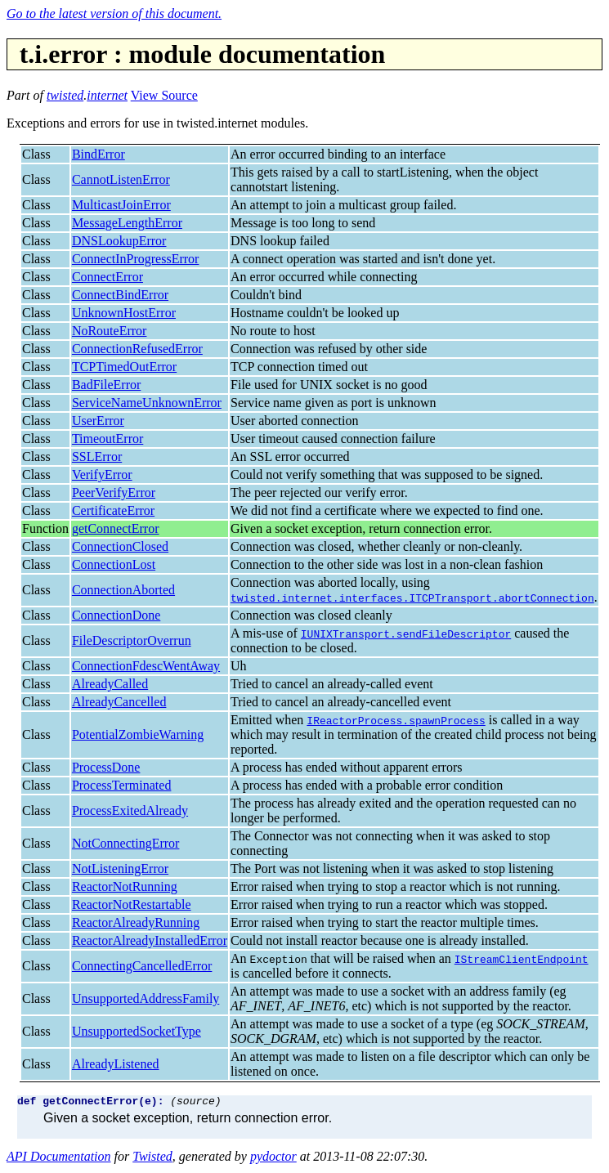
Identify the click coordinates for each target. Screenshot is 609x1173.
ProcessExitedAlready (130, 810)
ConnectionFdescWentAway (146, 666)
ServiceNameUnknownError (147, 403)
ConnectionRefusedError (137, 349)
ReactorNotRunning (124, 886)
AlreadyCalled (110, 684)
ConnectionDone (116, 615)
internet (107, 95)
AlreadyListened (115, 1064)
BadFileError (106, 385)
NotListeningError (120, 868)
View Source (164, 95)
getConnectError (115, 528)
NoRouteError (109, 331)
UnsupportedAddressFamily (145, 998)
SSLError (97, 456)
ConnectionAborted (123, 590)
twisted (65, 95)
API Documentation (59, 1159)
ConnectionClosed (120, 546)
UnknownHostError (124, 313)
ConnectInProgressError (135, 259)
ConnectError (107, 277)
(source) (195, 1102)
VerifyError (102, 474)
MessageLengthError (127, 223)
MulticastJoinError (121, 205)
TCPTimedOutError (124, 367)
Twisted (152, 1159)
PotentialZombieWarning (138, 734)
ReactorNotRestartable (131, 904)
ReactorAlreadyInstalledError (149, 940)
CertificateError (113, 510)
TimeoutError (107, 438)
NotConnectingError (126, 843)
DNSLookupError (119, 241)
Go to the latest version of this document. (114, 13)
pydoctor (273, 1159)
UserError (98, 421)
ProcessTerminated (122, 785)
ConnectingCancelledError (142, 966)
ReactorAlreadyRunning (135, 922)
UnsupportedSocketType (136, 1031)
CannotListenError (121, 179)
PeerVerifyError (113, 492)
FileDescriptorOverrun (131, 640)
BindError (98, 154)
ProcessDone (106, 767)
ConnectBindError (120, 295)
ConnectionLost (113, 564)
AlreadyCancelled (119, 702)
